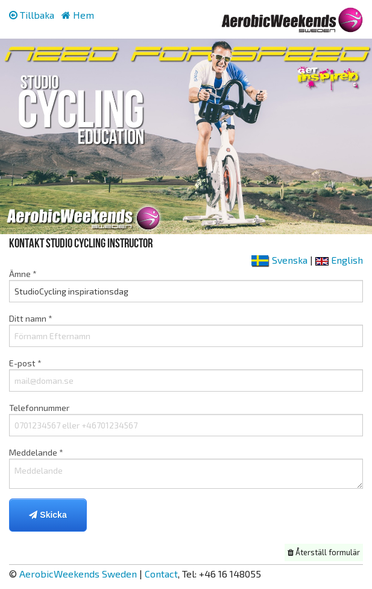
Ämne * (185, 285)
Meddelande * (185, 468)
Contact (161, 573)
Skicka (47, 515)
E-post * (185, 375)
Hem (77, 15)
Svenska (279, 260)
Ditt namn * (185, 330)
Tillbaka (31, 15)
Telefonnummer (185, 419)
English (339, 260)
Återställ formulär (324, 552)
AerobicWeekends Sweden (78, 573)
